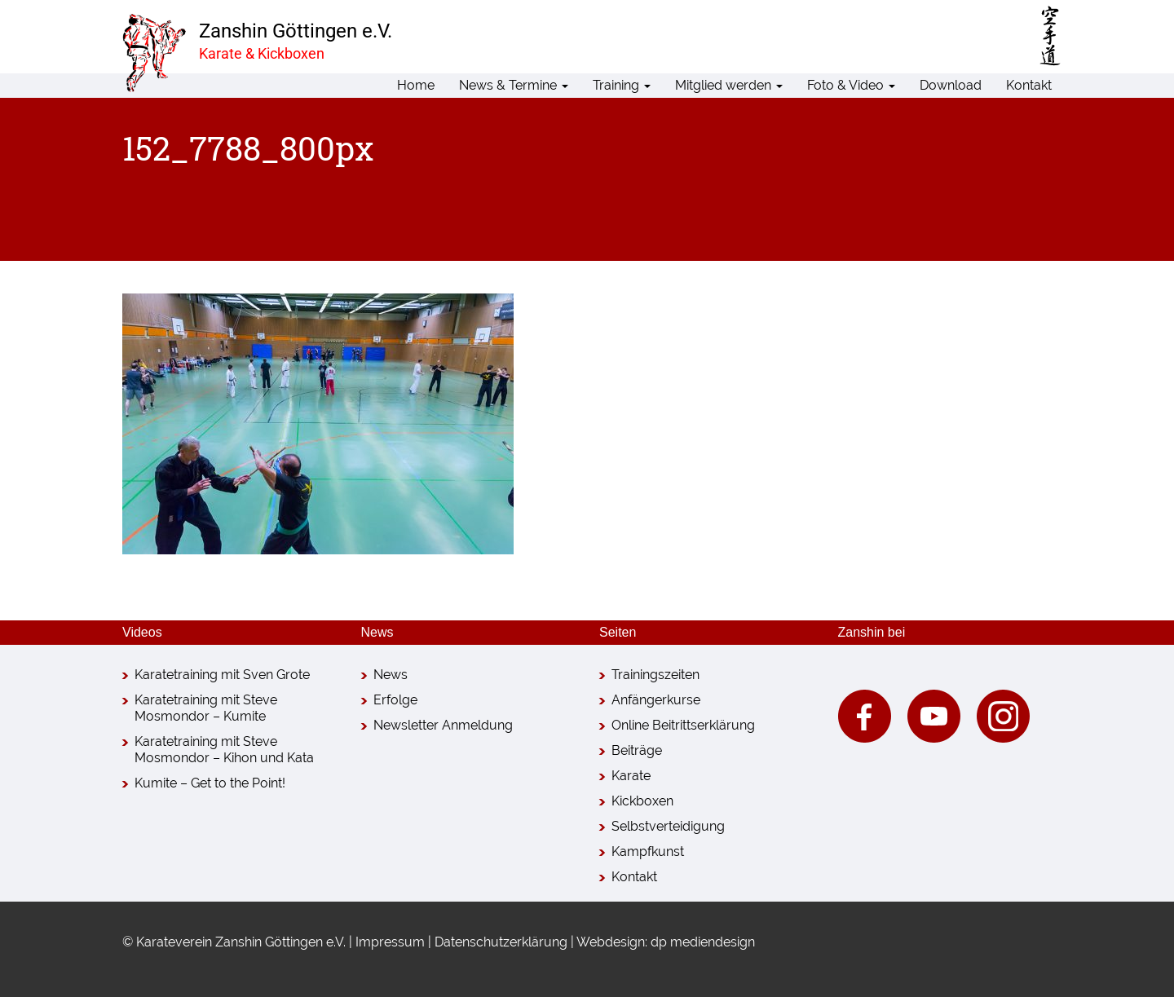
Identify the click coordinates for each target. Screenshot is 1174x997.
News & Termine (513, 85)
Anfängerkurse (655, 700)
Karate (631, 775)
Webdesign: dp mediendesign (665, 942)
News (390, 674)
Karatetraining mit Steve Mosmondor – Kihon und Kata (224, 749)
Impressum (390, 942)
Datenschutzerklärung (501, 942)
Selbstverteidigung (668, 826)
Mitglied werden (729, 85)
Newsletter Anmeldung (443, 725)
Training (622, 85)
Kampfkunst (647, 851)
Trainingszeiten (655, 674)
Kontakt (1029, 85)
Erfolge (395, 700)
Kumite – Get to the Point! (210, 783)
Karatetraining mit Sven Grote (222, 674)
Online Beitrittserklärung (683, 725)
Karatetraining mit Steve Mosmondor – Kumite (206, 708)
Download (951, 85)
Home (416, 85)
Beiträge (636, 750)
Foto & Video (851, 85)
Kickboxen (642, 801)
